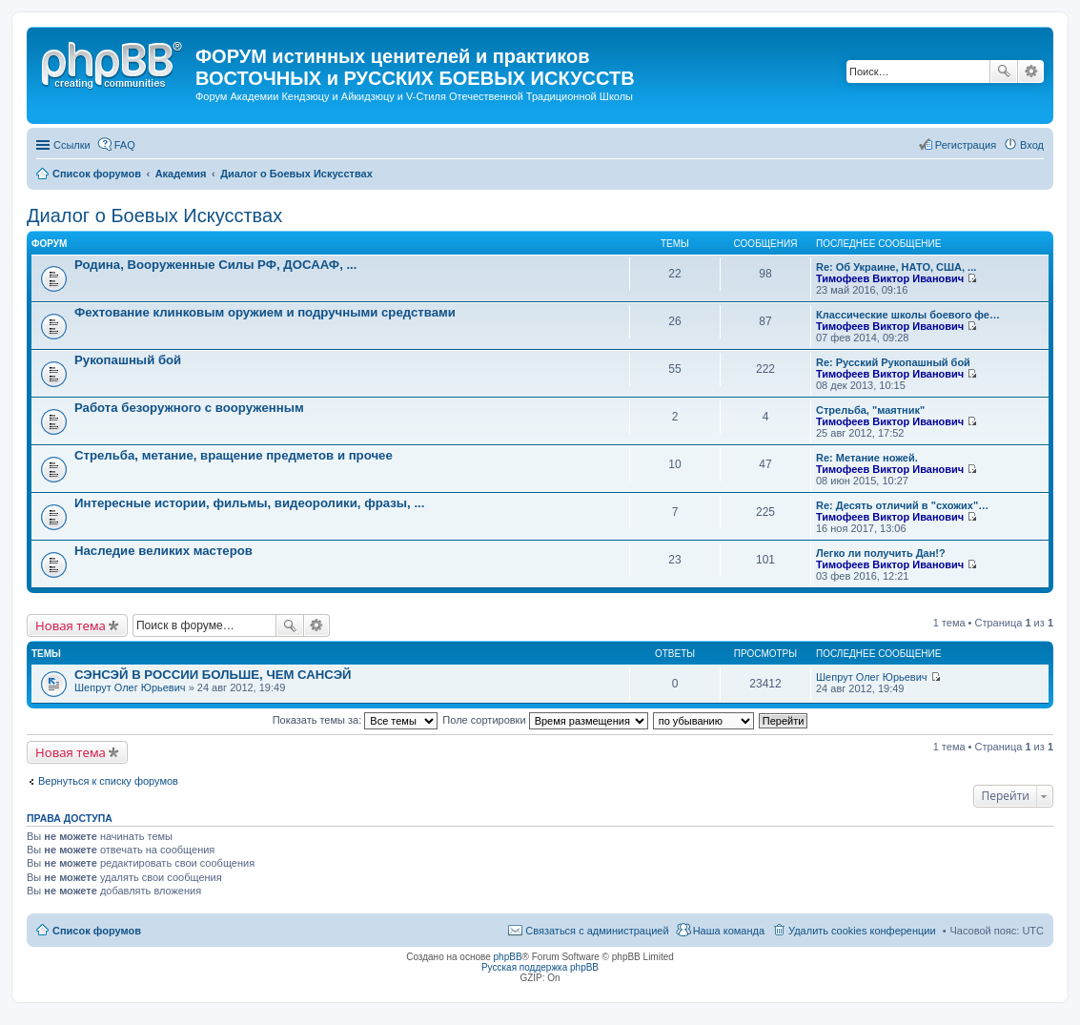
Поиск (1003, 71)
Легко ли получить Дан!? (881, 553)
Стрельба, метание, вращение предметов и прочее (233, 455)
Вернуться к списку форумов (108, 781)
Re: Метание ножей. (867, 457)
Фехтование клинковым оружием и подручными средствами (265, 312)
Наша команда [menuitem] (728, 930)
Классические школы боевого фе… (908, 314)
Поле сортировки (544, 720)
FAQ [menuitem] (124, 145)
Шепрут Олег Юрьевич (130, 687)
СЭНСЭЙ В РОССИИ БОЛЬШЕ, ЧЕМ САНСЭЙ (213, 674)
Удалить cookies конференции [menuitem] (862, 930)
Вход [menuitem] (1032, 145)
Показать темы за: (355, 720)
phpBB (508, 957)
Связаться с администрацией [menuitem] (596, 930)
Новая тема (70, 625)
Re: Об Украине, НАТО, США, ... (896, 267)
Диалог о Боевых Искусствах (154, 215)
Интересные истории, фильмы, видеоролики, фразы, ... (249, 503)
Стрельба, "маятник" (870, 410)
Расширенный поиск (1031, 71)
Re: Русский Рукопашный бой (893, 362)
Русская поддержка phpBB (540, 967)
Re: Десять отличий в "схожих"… (902, 505)
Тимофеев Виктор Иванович (890, 278)
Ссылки (72, 145)
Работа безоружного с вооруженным (189, 407)
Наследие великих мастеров (163, 550)
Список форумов (96, 930)
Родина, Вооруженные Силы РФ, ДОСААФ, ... (215, 264)
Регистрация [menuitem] (965, 145)
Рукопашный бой (127, 360)
